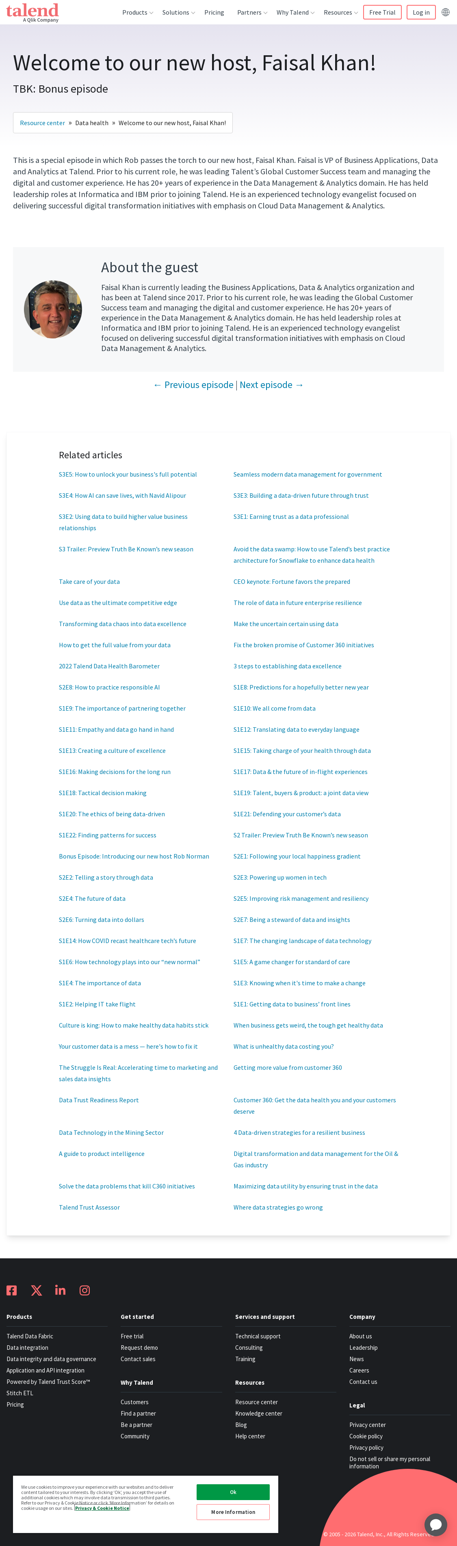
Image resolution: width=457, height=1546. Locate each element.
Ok (233, 1492)
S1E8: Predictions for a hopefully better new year (301, 687)
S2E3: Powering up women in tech (280, 877)
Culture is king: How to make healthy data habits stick (133, 1025)
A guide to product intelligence (102, 1153)
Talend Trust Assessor (89, 1207)
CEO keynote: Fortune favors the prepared (292, 581)
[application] (436, 1525)
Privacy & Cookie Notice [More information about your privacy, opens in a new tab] (102, 1508)
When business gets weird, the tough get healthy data (308, 1025)
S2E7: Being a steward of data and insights (292, 919)
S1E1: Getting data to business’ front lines (292, 1004)
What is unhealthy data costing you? (284, 1046)
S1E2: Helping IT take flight (97, 1004)
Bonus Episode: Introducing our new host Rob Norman (134, 856)
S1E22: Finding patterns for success (107, 835)
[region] (145, 1504)
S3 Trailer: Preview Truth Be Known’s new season (126, 549)
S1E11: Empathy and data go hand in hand (116, 729)
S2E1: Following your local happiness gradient (297, 856)
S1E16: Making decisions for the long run (115, 772)
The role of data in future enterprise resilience (298, 602)
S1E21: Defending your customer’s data (287, 814)
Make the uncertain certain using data (286, 624)
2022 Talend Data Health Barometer (109, 666)
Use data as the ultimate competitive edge (118, 602)
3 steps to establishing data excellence (288, 666)
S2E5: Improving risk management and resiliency (301, 898)
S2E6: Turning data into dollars (101, 919)
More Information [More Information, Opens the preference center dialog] (233, 1512)
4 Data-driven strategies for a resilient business (299, 1132)
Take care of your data (89, 581)
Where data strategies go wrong (278, 1207)
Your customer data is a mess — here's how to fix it (129, 1046)
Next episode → (272, 384)
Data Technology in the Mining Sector (111, 1132)
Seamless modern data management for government (308, 474)
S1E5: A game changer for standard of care (292, 962)
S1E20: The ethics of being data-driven (112, 814)
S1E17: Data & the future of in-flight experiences (301, 772)
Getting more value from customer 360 (288, 1067)
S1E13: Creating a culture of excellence (112, 750)
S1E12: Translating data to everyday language (297, 729)
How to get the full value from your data (115, 645)
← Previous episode (193, 384)
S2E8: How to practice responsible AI (109, 687)
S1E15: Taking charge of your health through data (302, 750)
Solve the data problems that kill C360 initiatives (127, 1186)
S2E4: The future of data (92, 898)
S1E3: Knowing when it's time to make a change (300, 983)
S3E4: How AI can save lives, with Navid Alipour (122, 495)
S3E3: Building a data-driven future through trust (301, 495)
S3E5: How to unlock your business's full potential (128, 474)
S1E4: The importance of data (100, 983)
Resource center (42, 123)
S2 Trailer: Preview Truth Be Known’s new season (301, 835)
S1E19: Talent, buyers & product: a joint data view (301, 793)
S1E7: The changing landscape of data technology (302, 941)
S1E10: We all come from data (275, 708)
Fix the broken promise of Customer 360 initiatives (304, 645)
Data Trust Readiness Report (99, 1100)
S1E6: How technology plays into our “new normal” (129, 962)
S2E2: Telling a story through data (106, 877)
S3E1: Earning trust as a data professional (291, 516)
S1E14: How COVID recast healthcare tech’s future (127, 941)
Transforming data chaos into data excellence (122, 624)
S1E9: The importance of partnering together (122, 708)
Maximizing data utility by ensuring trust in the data (306, 1186)
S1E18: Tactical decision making (103, 793)
